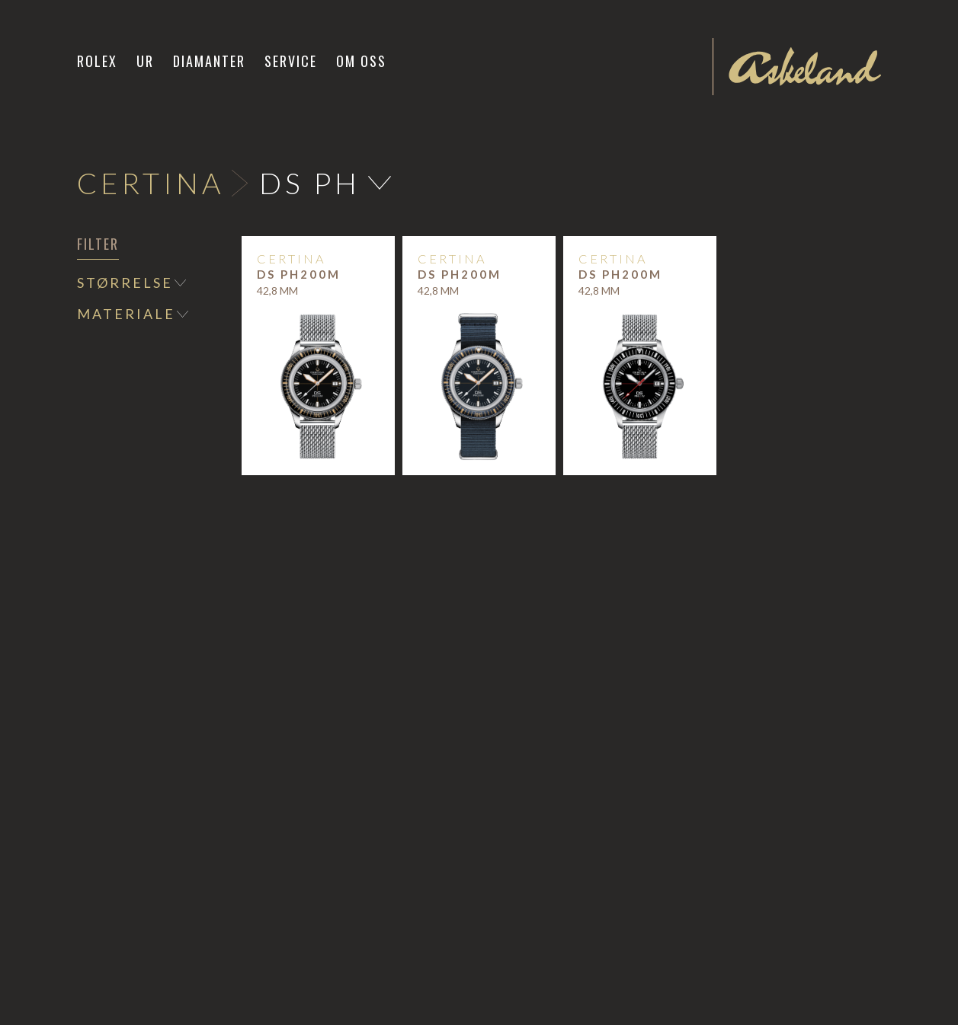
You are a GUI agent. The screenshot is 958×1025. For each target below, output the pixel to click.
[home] (805, 66)
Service (290, 61)
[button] (145, 61)
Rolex (97, 61)
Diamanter (209, 61)
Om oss (361, 61)
